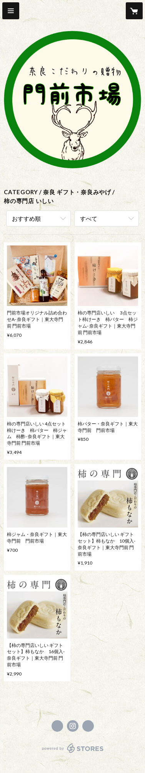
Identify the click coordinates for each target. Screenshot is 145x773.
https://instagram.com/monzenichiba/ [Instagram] (72, 726)
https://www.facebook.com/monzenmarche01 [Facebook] (57, 726)
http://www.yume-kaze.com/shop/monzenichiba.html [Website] (88, 726)
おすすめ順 (26, 218)
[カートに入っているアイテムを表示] (134, 10)
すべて (88, 218)
